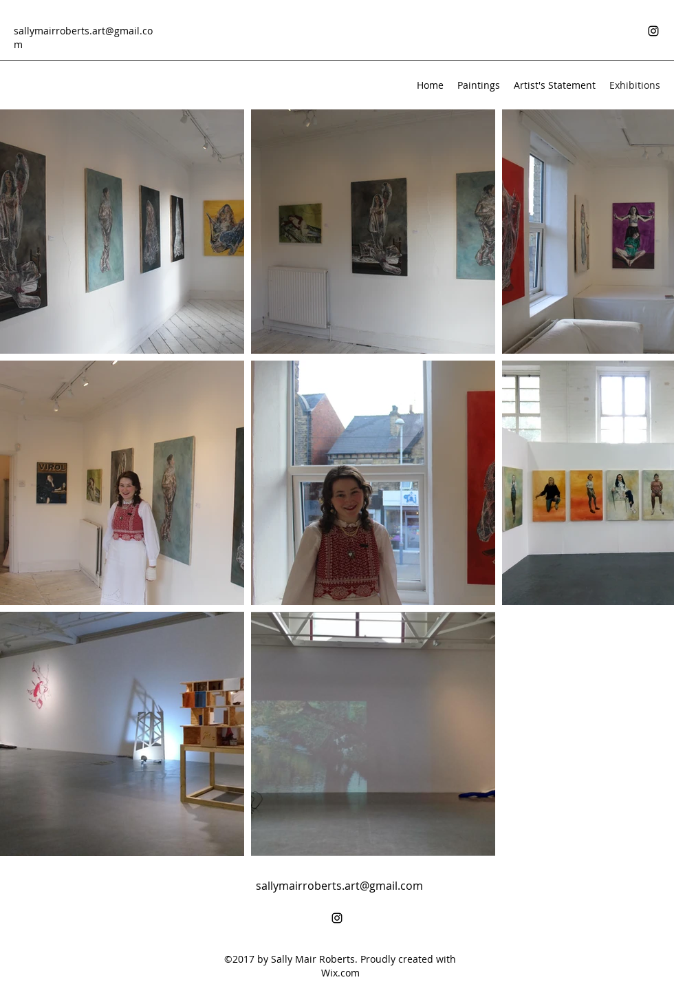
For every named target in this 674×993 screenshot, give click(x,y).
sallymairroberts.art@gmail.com (339, 885)
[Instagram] (653, 31)
